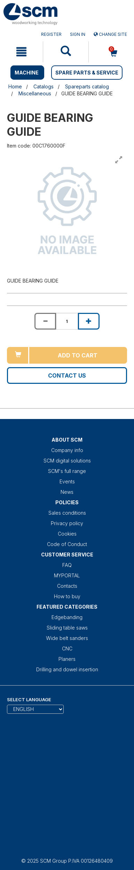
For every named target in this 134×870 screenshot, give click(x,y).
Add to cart (77, 355)
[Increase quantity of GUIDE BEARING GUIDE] (89, 321)
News (67, 492)
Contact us (67, 375)
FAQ (67, 565)
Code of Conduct (67, 544)
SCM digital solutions (67, 461)
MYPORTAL (67, 575)
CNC (67, 648)
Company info (67, 450)
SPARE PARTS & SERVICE (86, 73)
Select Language (29, 699)
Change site (110, 34)
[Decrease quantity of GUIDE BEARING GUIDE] (45, 321)
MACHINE (27, 73)
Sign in (77, 34)
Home (15, 86)
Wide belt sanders (67, 638)
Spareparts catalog (87, 86)
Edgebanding (67, 617)
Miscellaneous (34, 93)
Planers (67, 659)
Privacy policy (67, 523)
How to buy (67, 596)
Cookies (67, 534)
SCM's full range (67, 471)
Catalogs (43, 86)
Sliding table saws (67, 628)
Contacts (67, 586)
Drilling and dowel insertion (67, 669)
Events (67, 481)
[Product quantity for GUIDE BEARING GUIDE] (67, 321)
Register (51, 34)
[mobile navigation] (21, 51)
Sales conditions (67, 513)
